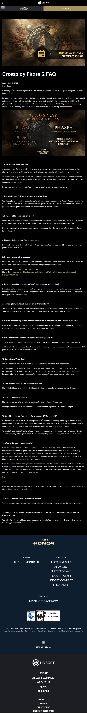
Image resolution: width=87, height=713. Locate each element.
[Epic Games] (61, 585)
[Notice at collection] (43, 710)
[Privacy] (43, 703)
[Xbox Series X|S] (61, 562)
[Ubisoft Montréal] (27, 562)
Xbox (4, 481)
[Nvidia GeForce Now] (43, 601)
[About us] (43, 682)
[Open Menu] (3, 7)
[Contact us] (43, 699)
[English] (43, 645)
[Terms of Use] (43, 707)
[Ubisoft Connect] (43, 678)
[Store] (43, 673)
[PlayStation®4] (61, 576)
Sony (4, 477)
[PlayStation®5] (61, 571)
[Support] (43, 691)
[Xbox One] (61, 566)
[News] (43, 687)
